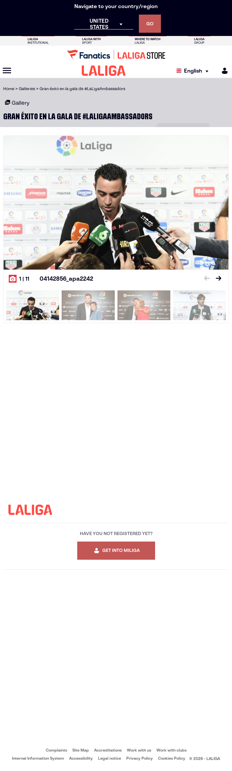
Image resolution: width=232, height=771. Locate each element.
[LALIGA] (104, 70)
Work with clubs (171, 750)
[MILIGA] (222, 71)
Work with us (139, 750)
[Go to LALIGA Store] (116, 54)
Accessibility (81, 758)
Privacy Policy (139, 758)
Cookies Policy (171, 758)
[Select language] (194, 70)
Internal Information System (38, 758)
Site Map (80, 750)
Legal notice (109, 758)
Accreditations (108, 750)
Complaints (56, 750)
